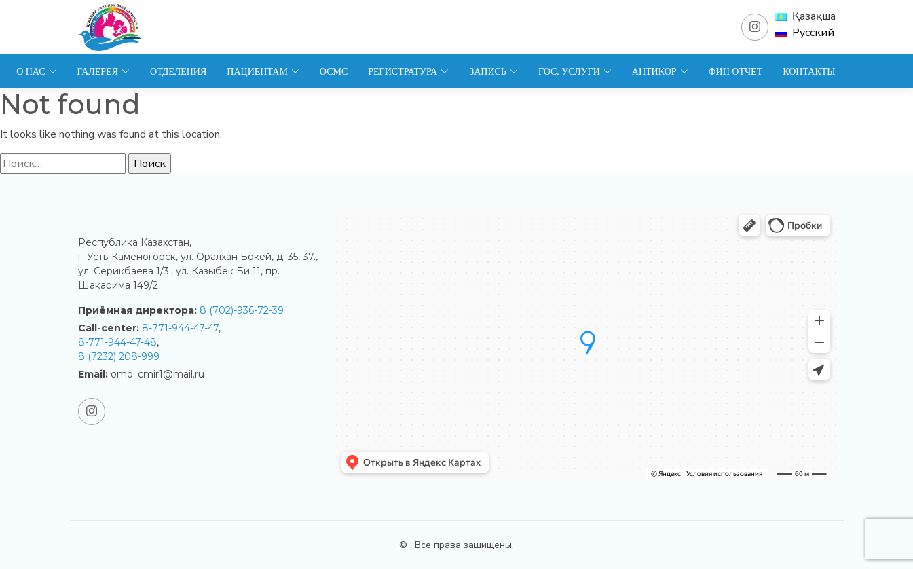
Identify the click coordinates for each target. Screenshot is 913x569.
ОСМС (334, 72)
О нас (36, 72)
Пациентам (263, 72)
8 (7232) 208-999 (119, 356)
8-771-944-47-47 (180, 328)
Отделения (178, 72)
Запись (493, 72)
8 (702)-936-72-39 (242, 310)
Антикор (660, 72)
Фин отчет (736, 72)
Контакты (809, 72)
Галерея (103, 72)
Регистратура (408, 72)
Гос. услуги (575, 72)
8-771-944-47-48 (117, 342)
